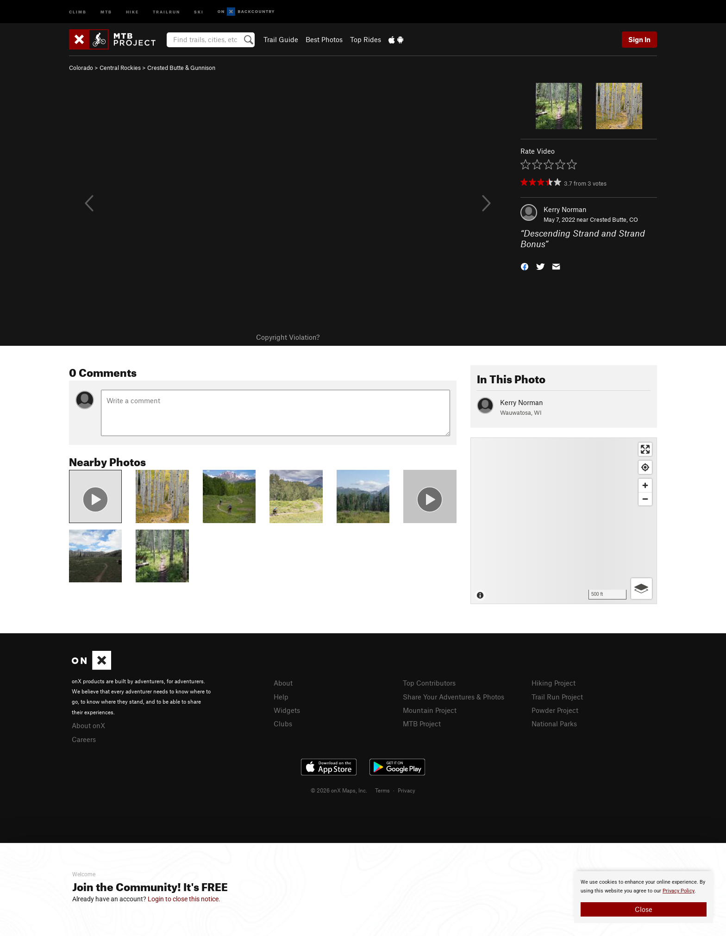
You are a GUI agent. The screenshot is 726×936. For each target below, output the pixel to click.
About (283, 683)
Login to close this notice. (184, 899)
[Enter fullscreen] (645, 449)
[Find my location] (645, 467)
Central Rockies (120, 67)
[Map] (564, 521)
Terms (382, 790)
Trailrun (166, 11)
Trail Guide (280, 39)
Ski (199, 11)
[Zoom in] (645, 485)
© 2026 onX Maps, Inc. (339, 790)
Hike (132, 11)
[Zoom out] (645, 498)
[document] (644, 897)
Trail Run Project (557, 697)
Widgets (287, 710)
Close (643, 909)
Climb (78, 11)
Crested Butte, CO (614, 219)
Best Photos (324, 39)
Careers (84, 739)
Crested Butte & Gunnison (181, 67)
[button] (524, 265)
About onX (88, 725)
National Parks (554, 723)
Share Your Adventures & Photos (453, 697)
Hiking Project (554, 683)
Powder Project (555, 710)
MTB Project (422, 723)
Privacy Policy (679, 891)
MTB (106, 11)
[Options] (641, 588)
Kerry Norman (565, 209)
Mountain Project (430, 710)
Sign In (639, 39)
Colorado (81, 67)
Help (281, 697)
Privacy (406, 790)
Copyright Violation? (287, 337)
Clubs (283, 723)
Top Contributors (429, 683)
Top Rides (365, 39)
